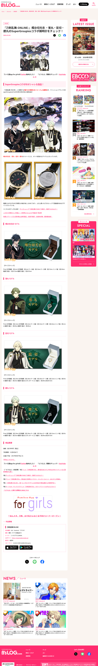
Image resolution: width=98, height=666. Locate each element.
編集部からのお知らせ (48, 659)
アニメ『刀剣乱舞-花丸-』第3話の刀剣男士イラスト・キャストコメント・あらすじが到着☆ (33, 479)
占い (74, 4)
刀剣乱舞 (16, 11)
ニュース (39, 4)
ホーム (3, 11)
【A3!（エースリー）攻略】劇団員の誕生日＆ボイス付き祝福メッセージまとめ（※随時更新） (85, 182)
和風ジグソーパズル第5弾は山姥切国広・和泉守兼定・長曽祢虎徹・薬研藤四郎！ (27, 217)
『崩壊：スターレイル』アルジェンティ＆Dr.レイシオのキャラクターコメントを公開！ (85, 159)
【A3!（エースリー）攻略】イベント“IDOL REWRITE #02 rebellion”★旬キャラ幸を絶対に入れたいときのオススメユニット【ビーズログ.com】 (18, 635)
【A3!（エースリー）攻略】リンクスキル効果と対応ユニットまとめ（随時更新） (85, 136)
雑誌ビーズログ (49, 4)
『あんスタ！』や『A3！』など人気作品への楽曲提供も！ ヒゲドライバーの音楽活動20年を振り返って (18, 606)
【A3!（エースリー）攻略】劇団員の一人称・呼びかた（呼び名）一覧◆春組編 (85, 205)
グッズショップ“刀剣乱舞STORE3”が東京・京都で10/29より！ (39, 209)
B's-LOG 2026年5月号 (83, 57)
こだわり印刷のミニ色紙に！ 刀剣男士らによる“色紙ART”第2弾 (22, 213)
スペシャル (9, 11)
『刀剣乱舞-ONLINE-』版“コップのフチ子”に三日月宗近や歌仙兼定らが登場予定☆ (31, 483)
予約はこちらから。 (9, 460)
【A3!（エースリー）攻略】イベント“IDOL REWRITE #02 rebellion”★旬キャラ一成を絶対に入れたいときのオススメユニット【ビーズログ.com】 (51, 635)
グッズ (68, 4)
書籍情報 (60, 4)
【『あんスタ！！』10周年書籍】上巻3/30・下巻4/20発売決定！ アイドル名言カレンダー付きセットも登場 (85, 112)
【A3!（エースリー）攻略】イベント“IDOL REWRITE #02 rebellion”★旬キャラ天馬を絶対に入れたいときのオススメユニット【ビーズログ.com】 (51, 606)
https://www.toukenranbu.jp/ (20, 538)
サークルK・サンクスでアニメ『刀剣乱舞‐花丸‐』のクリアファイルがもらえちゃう (31, 487)
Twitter (23, 74)
